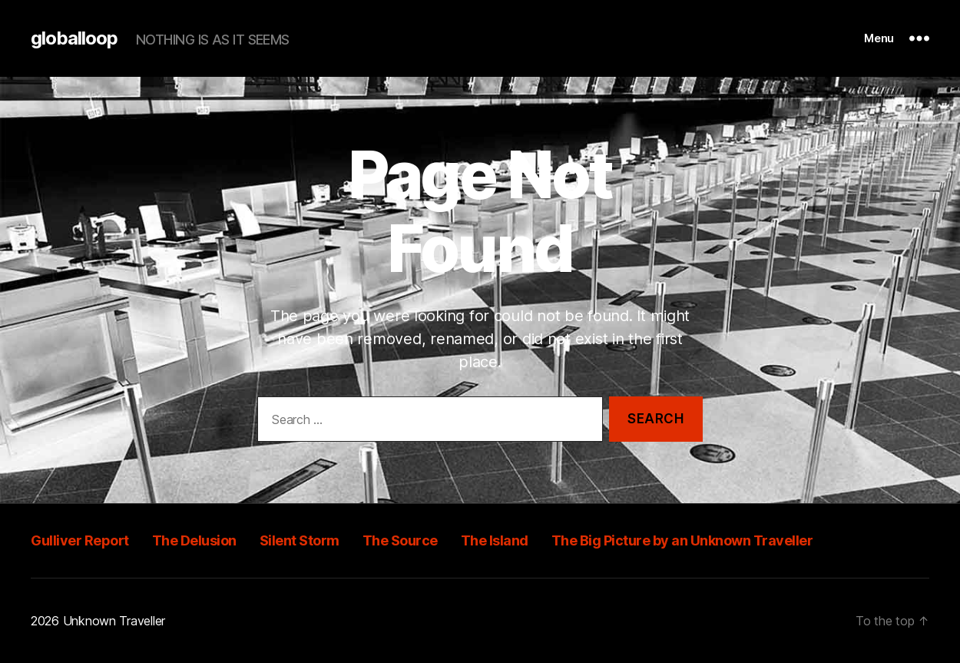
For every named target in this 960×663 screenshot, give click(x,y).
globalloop (74, 38)
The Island (494, 540)
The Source (400, 540)
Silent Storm (299, 540)
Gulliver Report (80, 540)
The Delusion (194, 540)
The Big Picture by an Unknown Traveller (682, 540)
